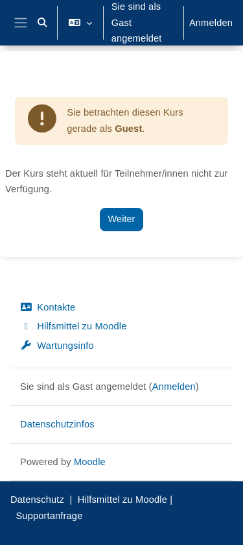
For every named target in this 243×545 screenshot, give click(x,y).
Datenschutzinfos (57, 424)
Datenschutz (37, 499)
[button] (42, 22)
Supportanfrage (49, 516)
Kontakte (47, 307)
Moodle (90, 462)
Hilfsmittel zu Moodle (73, 326)
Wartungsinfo (57, 345)
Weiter (121, 219)
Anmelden (211, 23)
